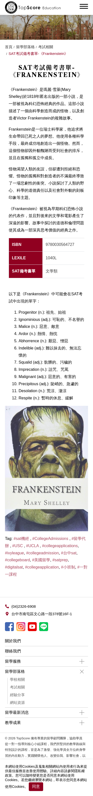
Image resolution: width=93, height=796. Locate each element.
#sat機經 (22, 538)
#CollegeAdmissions (50, 538)
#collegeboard (17, 560)
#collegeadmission (42, 553)
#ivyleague (14, 553)
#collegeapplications (60, 546)
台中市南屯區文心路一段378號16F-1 (41, 614)
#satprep (60, 560)
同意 (36, 786)
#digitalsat (14, 567)
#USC (18, 546)
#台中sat (68, 553)
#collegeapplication (42, 567)
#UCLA (33, 546)
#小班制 (68, 567)
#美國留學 (41, 560)
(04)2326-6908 (23, 606)
